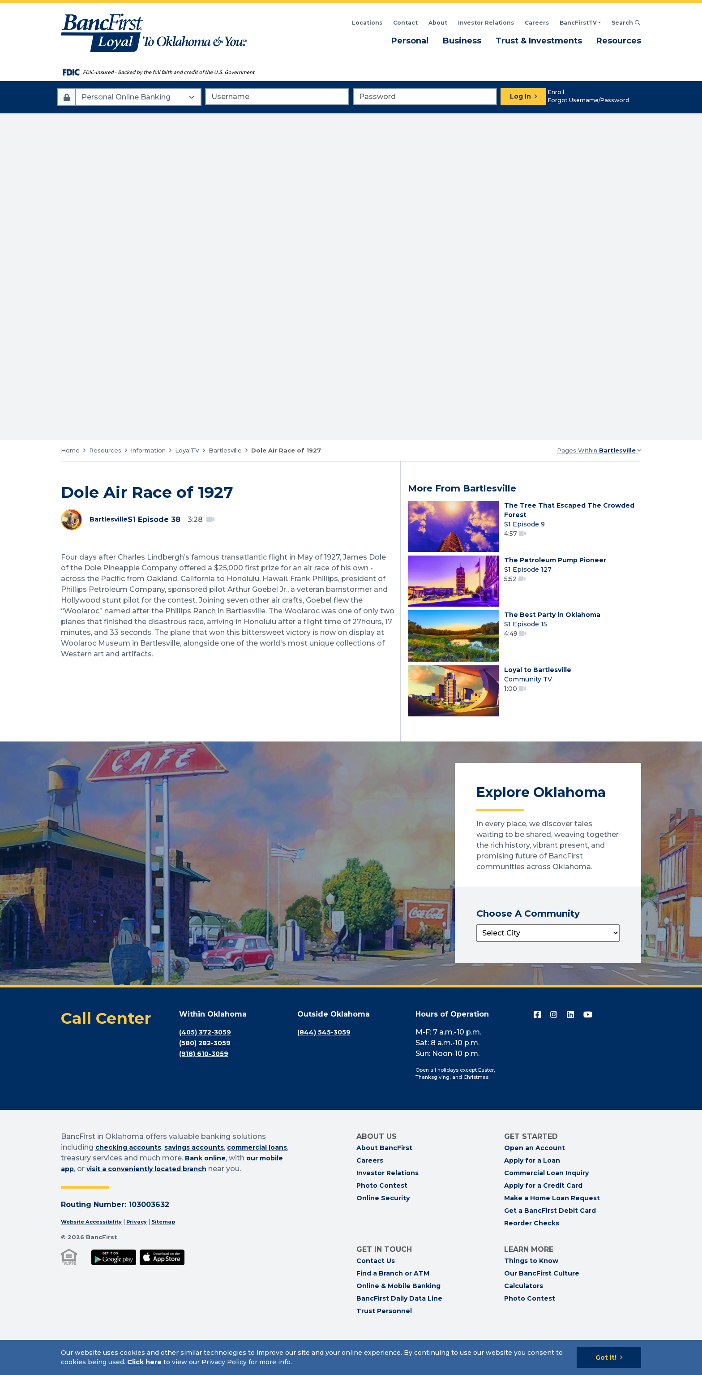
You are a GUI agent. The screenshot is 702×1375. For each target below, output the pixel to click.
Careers (537, 22)
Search (626, 22)
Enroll (556, 92)
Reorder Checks (531, 1259)
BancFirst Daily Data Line (399, 1334)
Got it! (605, 1357)
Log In (520, 96)
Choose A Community (528, 949)
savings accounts (205, 1183)
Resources (618, 40)
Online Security (383, 1234)
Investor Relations (387, 1209)
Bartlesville (225, 450)
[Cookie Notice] (351, 1357)
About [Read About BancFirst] (437, 22)
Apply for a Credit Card (543, 1221)
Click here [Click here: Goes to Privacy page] (144, 1362)
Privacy (146, 1257)
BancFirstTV (578, 22)
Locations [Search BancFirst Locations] (367, 22)
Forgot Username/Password (588, 100)
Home (70, 450)
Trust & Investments (539, 40)
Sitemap (175, 1257)
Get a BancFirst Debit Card (550, 1246)
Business (462, 40)
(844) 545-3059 (326, 1068)
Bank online (231, 1194)
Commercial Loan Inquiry (546, 1209)
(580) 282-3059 (207, 1078)
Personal (409, 40)
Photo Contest (381, 1221)
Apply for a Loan (532, 1196)
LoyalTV (187, 450)
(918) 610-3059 (206, 1089)
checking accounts (132, 1183)
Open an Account (534, 1184)
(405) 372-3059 (207, 1068)
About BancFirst (384, 1184)
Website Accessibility (95, 1257)
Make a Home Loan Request (552, 1234)
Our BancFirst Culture (541, 1309)
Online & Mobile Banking (398, 1322)
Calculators (523, 1322)
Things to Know (531, 1297)
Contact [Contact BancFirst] (405, 22)
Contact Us (375, 1297)
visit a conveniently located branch (185, 1204)
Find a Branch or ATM (392, 1309)
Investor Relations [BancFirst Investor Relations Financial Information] (486, 22)
